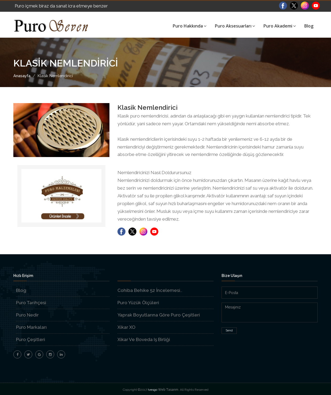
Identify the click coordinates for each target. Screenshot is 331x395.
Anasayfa (21, 75)
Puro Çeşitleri (30, 339)
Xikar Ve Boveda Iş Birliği (143, 339)
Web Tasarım (168, 390)
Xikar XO (126, 327)
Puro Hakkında (189, 26)
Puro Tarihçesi (31, 302)
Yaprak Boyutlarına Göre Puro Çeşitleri (158, 315)
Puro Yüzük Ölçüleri (138, 302)
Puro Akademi (279, 26)
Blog (308, 26)
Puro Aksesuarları (235, 26)
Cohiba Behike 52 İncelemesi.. (149, 290)
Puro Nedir (27, 315)
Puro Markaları (31, 327)
